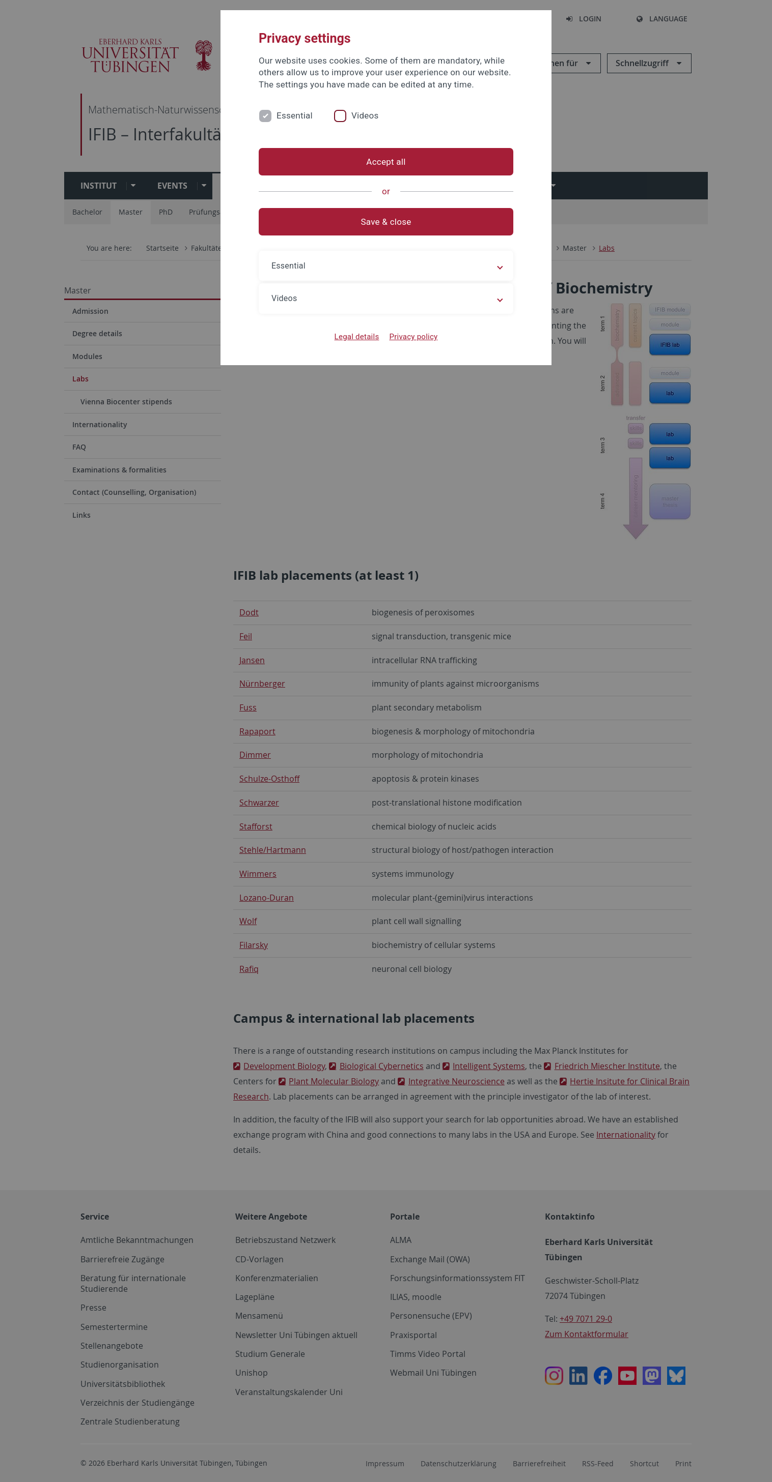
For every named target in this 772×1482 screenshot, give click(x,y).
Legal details (357, 336)
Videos (365, 115)
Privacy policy (413, 336)
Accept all (385, 162)
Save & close (386, 222)
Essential (295, 115)
